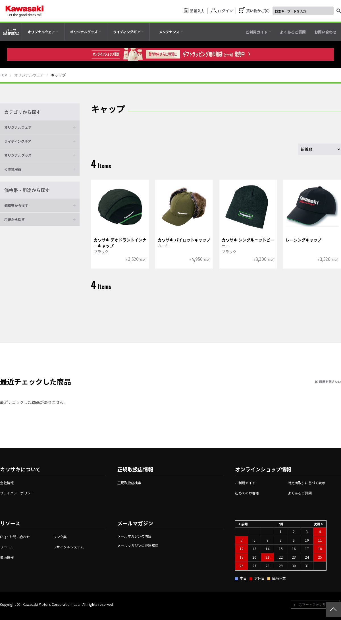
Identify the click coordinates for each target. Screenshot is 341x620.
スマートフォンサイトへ (317, 604)
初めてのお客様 (247, 492)
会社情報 (7, 482)
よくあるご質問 (300, 492)
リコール (7, 546)
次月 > (318, 523)
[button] (40, 127)
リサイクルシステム (68, 546)
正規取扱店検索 (129, 482)
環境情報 (7, 557)
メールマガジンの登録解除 (137, 545)
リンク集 (60, 536)
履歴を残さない (330, 381)
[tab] (43, 32)
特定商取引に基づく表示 (306, 482)
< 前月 (243, 523)
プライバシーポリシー (17, 492)
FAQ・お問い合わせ (15, 536)
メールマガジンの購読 (134, 536)
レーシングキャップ (303, 240)
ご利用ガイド (245, 482)
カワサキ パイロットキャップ (184, 240)
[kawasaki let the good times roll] (24, 10)
